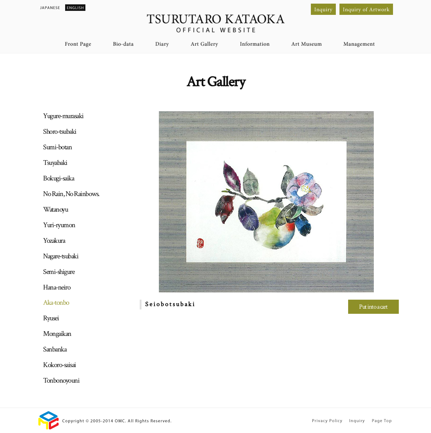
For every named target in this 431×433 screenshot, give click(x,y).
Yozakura (54, 240)
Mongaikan (57, 333)
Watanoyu (55, 209)
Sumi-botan (57, 147)
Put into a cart (373, 307)
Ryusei (51, 318)
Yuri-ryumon (59, 225)
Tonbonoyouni (61, 380)
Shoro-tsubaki (59, 131)
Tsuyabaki (55, 162)
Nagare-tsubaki (60, 256)
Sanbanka (54, 349)
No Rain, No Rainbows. (71, 194)
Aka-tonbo (56, 302)
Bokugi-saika (58, 178)
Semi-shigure (58, 271)
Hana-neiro (56, 287)
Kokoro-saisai (59, 365)
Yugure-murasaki (63, 116)
